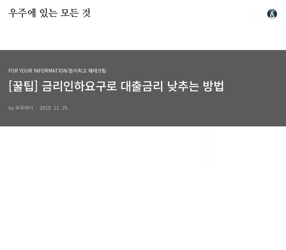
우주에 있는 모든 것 (49, 13)
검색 (256, 14)
